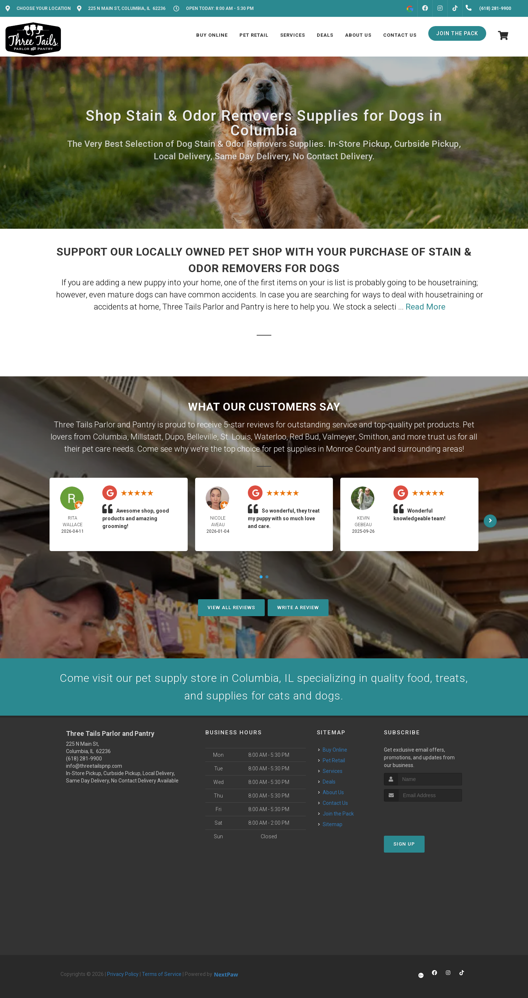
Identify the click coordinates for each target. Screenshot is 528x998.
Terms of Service (162, 974)
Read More (425, 306)
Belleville (202, 436)
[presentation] (423, 815)
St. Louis (235, 436)
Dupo (174, 436)
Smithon (374, 436)
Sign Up (404, 844)
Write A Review (298, 607)
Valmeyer (338, 436)
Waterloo (270, 436)
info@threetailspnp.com (94, 766)
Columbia (110, 436)
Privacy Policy (123, 974)
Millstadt (146, 436)
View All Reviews (231, 607)
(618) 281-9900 (84, 759)
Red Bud (304, 436)
